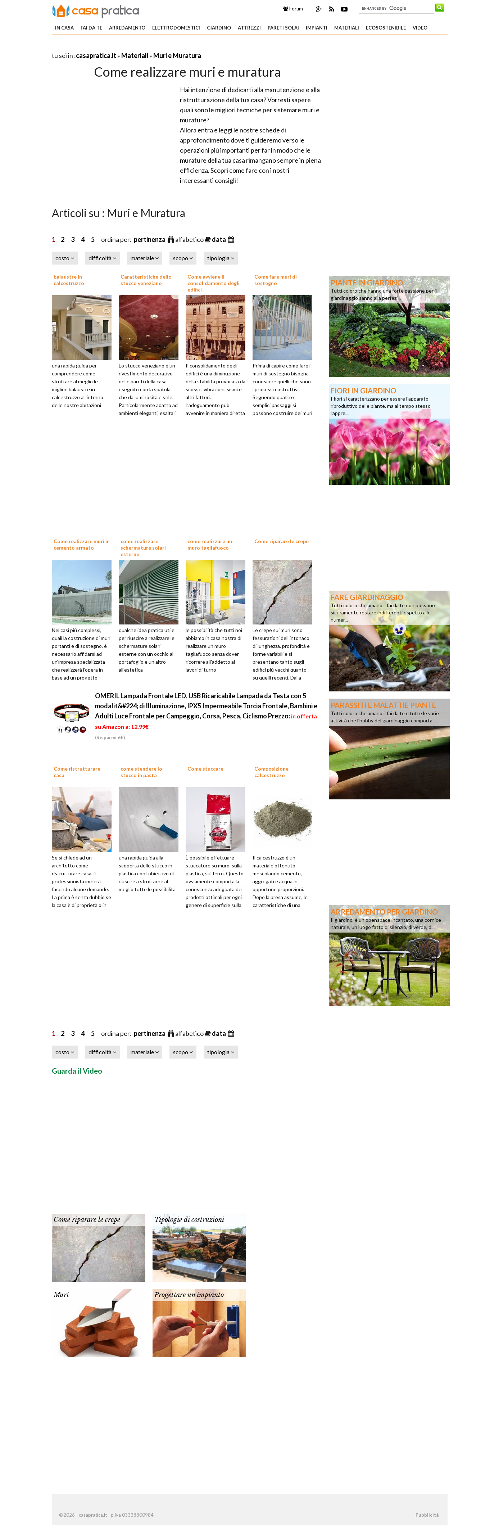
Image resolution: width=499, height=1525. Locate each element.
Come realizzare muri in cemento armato (82, 544)
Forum (293, 9)
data (219, 239)
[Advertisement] (136, 46)
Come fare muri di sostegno (275, 280)
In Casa (64, 28)
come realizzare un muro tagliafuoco (209, 544)
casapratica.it (96, 55)
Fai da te (91, 28)
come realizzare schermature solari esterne (143, 547)
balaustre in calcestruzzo (69, 280)
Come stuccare (205, 769)
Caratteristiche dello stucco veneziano (146, 280)
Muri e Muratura (177, 55)
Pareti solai (283, 28)
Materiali (346, 28)
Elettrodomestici (176, 28)
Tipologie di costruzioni (189, 1220)
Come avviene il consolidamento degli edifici (213, 283)
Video (420, 28)
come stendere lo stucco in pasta (141, 772)
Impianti (316, 28)
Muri (61, 1295)
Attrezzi (249, 28)
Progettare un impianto (189, 1295)
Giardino (219, 28)
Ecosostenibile (386, 28)
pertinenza (150, 239)
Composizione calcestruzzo (271, 772)
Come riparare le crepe (281, 541)
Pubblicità (427, 1515)
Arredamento (127, 28)
